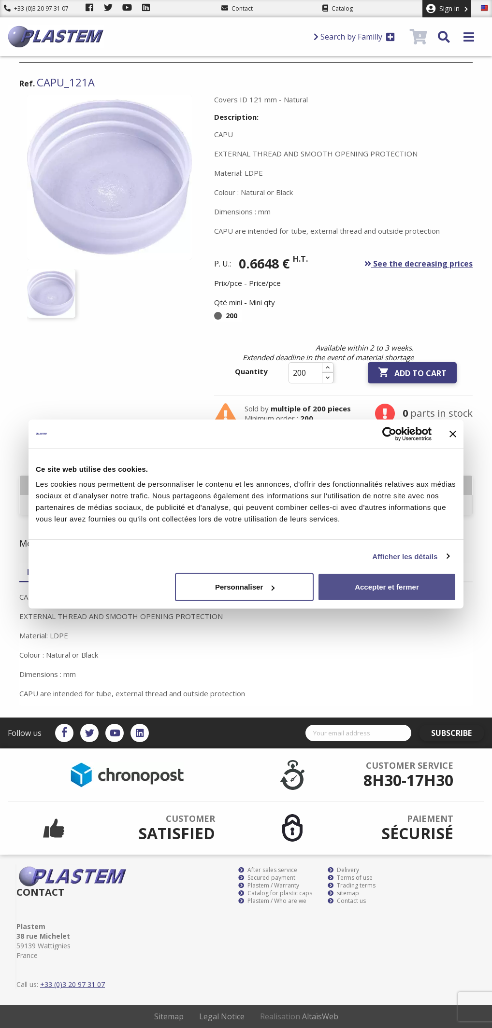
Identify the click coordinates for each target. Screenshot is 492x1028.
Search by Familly (354, 36)
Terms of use (350, 878)
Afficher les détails (404, 556)
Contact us (347, 901)
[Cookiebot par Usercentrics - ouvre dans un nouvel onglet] (389, 433)
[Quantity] (305, 372)
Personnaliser (245, 587)
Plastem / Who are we (272, 901)
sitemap (343, 893)
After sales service (267, 870)
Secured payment (266, 878)
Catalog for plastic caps (275, 893)
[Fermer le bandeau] (452, 433)
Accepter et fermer (387, 587)
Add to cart (412, 372)
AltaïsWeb (320, 1016)
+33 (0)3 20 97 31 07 (36, 8)
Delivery (343, 870)
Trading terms (352, 885)
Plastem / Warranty (268, 885)
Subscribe (456, 733)
